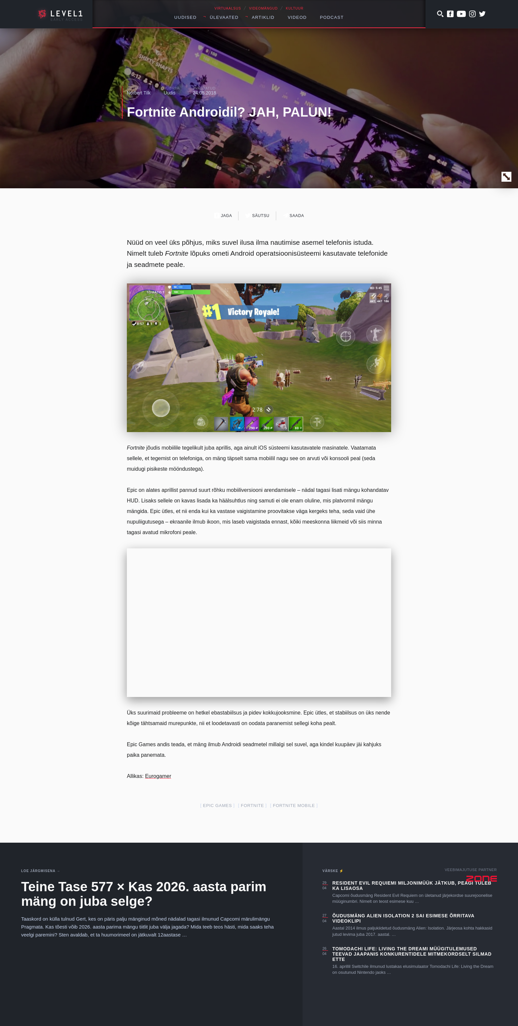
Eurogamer (158, 776)
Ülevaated (224, 17)
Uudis (170, 92)
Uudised (185, 17)
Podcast (332, 17)
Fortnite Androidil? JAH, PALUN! (229, 112)
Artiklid (263, 17)
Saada (293, 215)
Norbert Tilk (139, 92)
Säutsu (257, 215)
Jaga (223, 215)
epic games (217, 805)
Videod (297, 17)
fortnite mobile (294, 805)
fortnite (252, 805)
